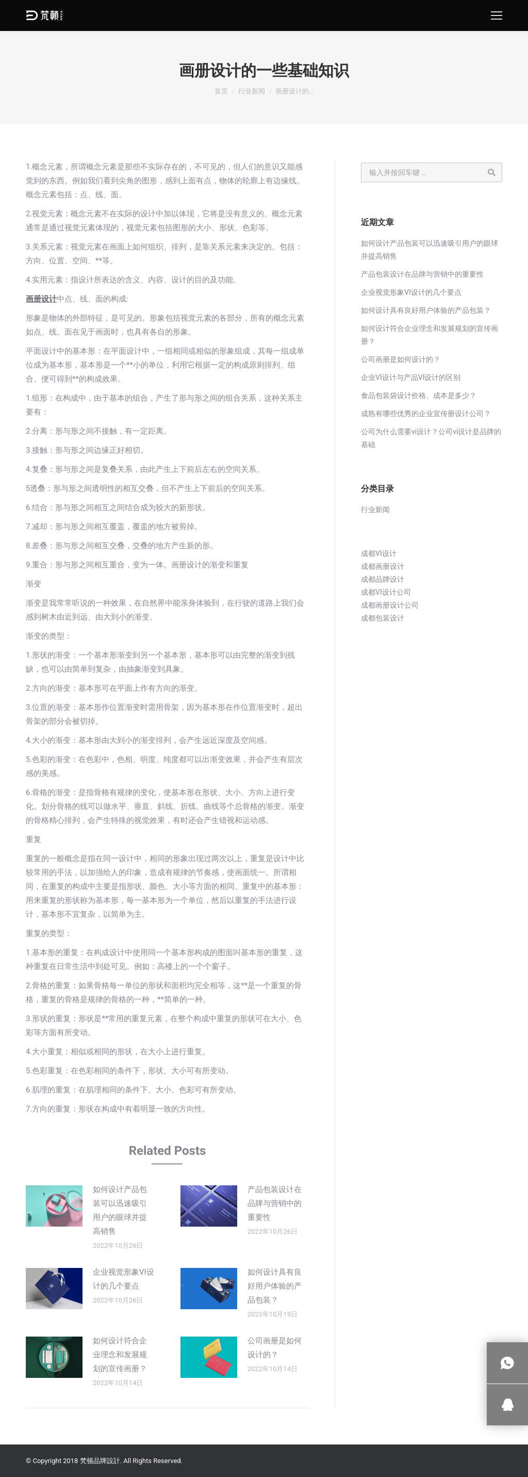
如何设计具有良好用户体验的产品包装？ (275, 1286)
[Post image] (54, 1206)
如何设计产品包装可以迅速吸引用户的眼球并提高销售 (120, 1210)
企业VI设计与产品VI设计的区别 (410, 377)
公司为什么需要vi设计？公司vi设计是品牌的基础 (431, 438)
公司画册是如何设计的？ (275, 1347)
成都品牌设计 (382, 579)
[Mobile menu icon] (496, 15)
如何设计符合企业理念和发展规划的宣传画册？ (120, 1354)
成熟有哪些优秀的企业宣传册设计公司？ (426, 413)
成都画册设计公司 (390, 605)
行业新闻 (251, 91)
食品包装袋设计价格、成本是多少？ (418, 395)
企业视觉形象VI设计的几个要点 (123, 1279)
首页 (221, 91)
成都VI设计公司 (386, 592)
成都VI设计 (379, 553)
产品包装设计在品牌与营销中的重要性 (275, 1203)
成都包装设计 (382, 618)
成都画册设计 (382, 566)
